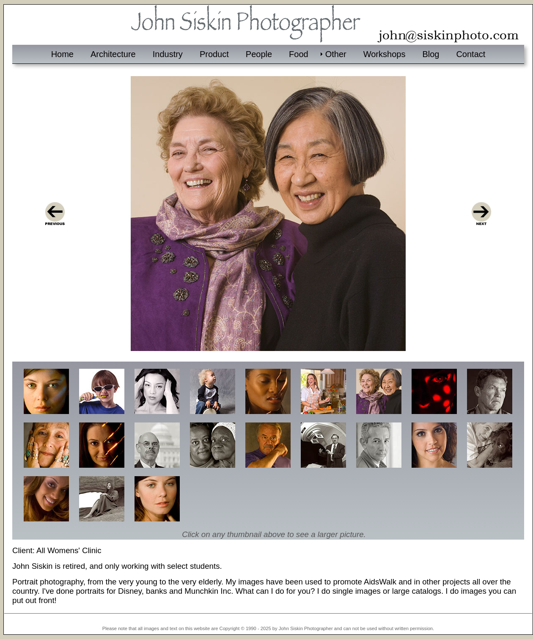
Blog (430, 54)
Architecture (113, 54)
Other (335, 54)
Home (62, 54)
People (259, 54)
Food (298, 54)
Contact (470, 54)
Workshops (384, 54)
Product (214, 54)
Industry (168, 54)
